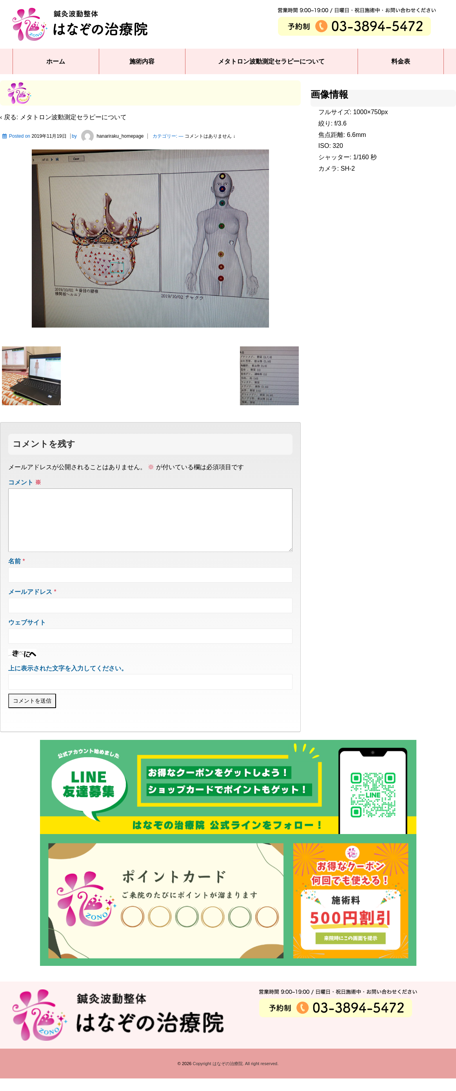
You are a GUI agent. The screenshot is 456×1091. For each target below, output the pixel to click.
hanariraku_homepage (111, 136)
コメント (24, 482)
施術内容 (141, 61)
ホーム (55, 61)
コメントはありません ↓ (210, 136)
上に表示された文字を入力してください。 (67, 681)
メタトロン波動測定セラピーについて (271, 61)
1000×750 (367, 112)
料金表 (400, 61)
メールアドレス (30, 604)
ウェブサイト (27, 635)
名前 (14, 573)
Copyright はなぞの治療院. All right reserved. (234, 1076)
